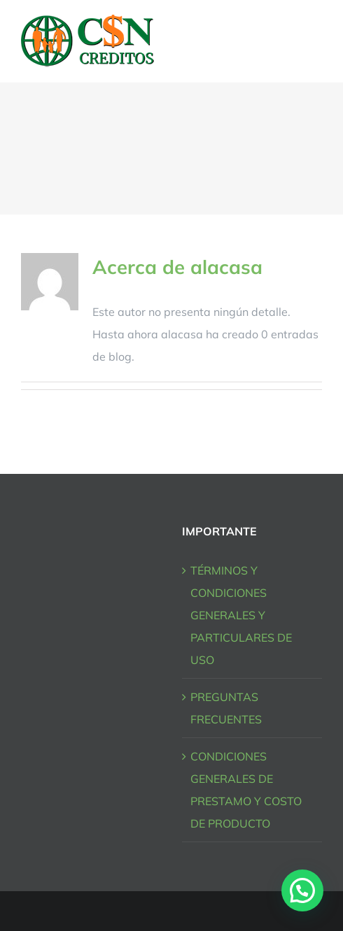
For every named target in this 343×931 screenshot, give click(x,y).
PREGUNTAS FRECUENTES (226, 708)
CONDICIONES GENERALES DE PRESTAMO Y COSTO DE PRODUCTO (246, 789)
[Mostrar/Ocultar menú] (313, 41)
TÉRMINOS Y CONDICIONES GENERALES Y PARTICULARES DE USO (241, 615)
